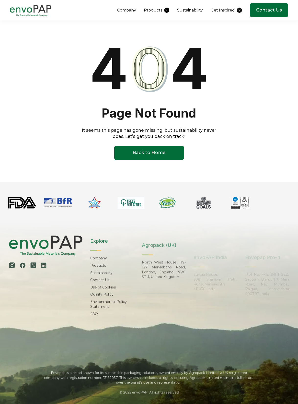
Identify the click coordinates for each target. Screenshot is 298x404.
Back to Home (149, 152)
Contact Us (269, 10)
